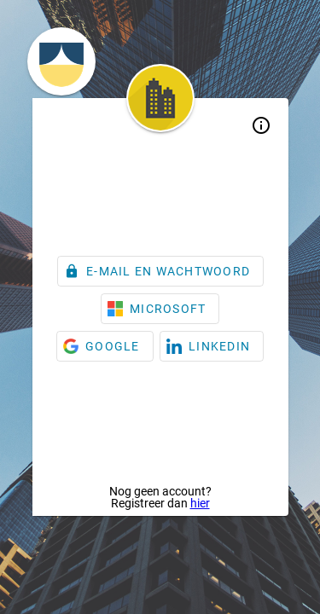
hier (200, 503)
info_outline (261, 125)
